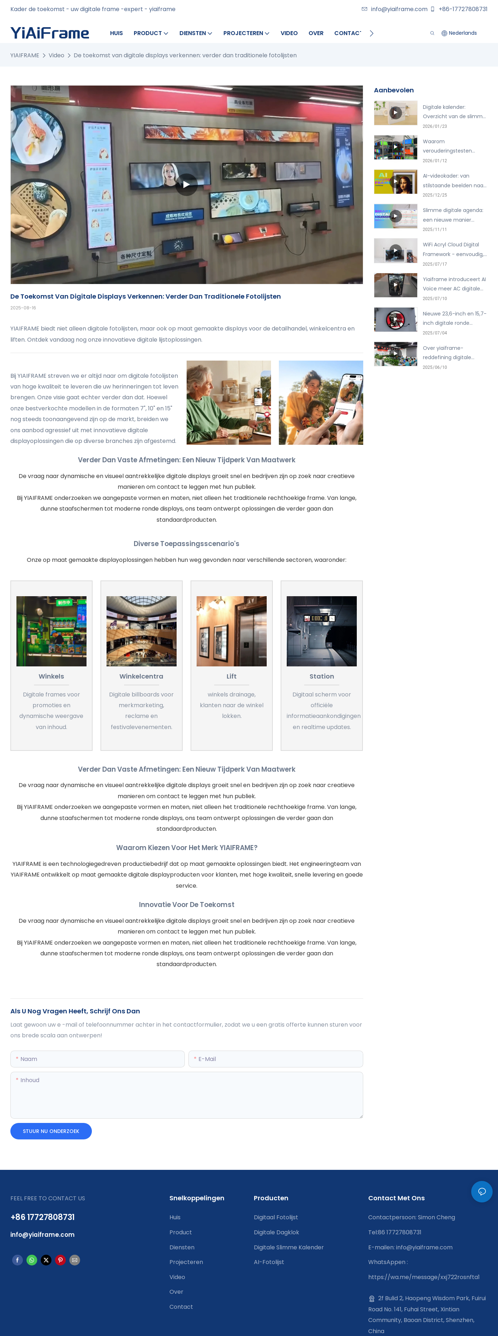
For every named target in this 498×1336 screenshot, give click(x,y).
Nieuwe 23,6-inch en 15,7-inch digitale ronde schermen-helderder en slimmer (455, 319)
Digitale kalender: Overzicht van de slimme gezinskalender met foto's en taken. (455, 112)
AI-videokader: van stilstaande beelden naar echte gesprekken (454, 181)
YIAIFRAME (24, 55)
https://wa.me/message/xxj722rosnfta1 (424, 1277)
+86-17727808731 (459, 9)
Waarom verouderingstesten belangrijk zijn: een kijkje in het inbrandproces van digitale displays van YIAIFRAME (455, 147)
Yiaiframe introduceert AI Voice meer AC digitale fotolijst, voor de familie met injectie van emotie (454, 285)
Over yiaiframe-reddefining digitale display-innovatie (447, 353)
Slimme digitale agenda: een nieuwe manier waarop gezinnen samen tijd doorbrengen (454, 216)
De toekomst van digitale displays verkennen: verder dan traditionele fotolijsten (185, 55)
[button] (372, 33)
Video (56, 55)
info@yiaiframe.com (395, 9)
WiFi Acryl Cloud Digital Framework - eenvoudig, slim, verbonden (453, 250)
